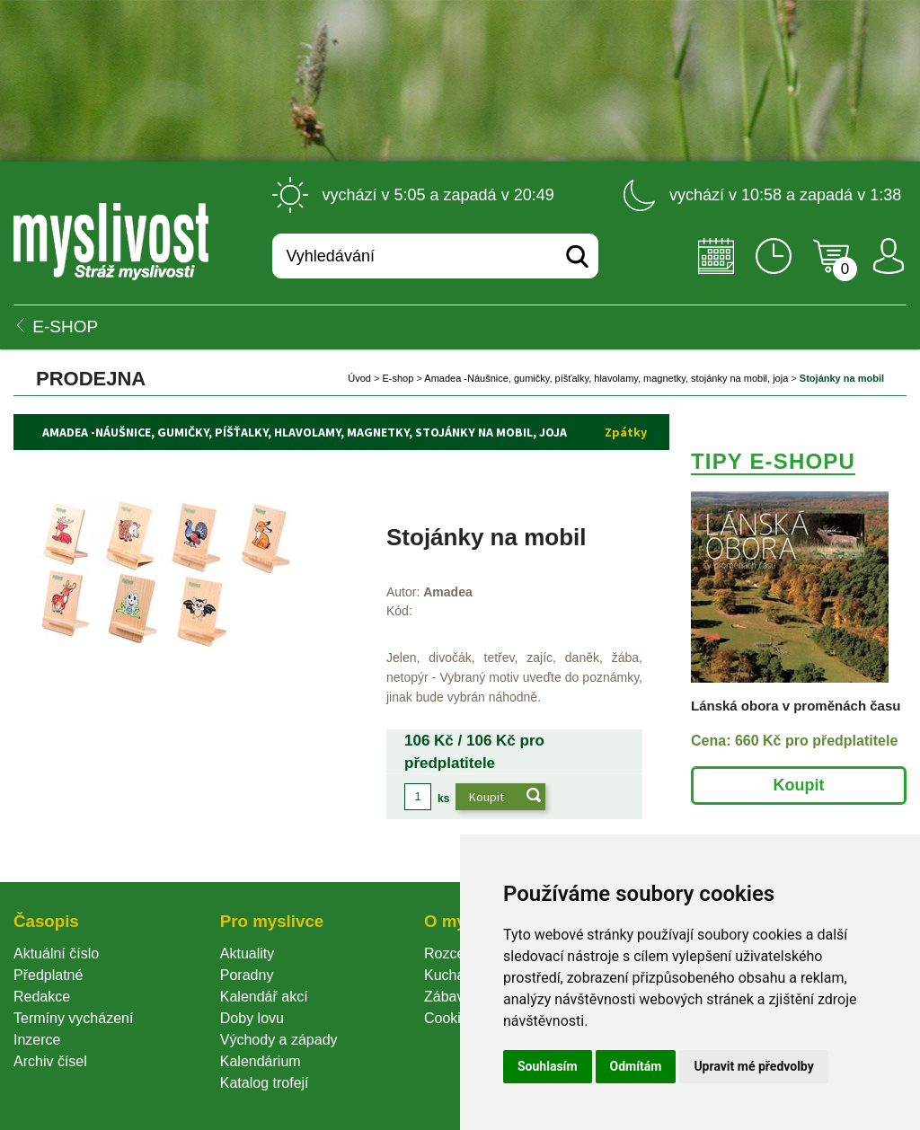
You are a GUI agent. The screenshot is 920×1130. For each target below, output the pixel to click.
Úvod (359, 378)
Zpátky (626, 432)
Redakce (41, 996)
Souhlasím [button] (548, 1066)
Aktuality (247, 953)
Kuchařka (454, 975)
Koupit (799, 785)
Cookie (450, 1018)
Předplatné (48, 975)
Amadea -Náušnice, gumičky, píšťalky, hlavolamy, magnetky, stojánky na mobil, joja (607, 378)
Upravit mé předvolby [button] (753, 1066)
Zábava (448, 996)
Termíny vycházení (73, 1018)
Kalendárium (260, 1061)
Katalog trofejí (264, 1082)
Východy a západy (279, 1039)
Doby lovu (252, 1018)
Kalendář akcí (264, 996)
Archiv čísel (50, 1061)
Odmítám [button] (636, 1066)
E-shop (398, 378)
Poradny (247, 975)
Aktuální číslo (56, 953)
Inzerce (36, 1039)
